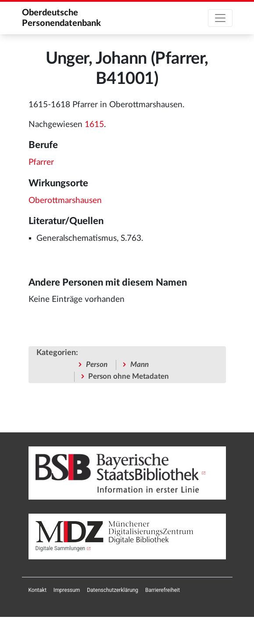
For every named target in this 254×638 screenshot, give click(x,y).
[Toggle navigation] (220, 18)
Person (96, 364)
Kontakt (38, 590)
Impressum (67, 590)
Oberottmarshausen (65, 200)
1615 (94, 124)
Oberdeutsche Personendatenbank (61, 18)
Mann (139, 364)
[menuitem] (38, 590)
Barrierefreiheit (162, 590)
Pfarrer (41, 162)
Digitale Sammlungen (61, 548)
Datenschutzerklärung (112, 590)
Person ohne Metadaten (128, 376)
